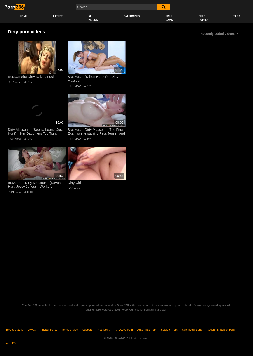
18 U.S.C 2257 (14, 329)
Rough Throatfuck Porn (221, 329)
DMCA (32, 329)
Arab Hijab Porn (147, 329)
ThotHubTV (103, 329)
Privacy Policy (48, 329)
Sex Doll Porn (169, 329)
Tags (236, 16)
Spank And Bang (192, 329)
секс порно (203, 18)
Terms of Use (70, 329)
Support (87, 329)
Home (23, 16)
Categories (132, 16)
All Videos (93, 18)
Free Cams (169, 18)
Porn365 (11, 343)
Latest (58, 16)
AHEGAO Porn (124, 329)
